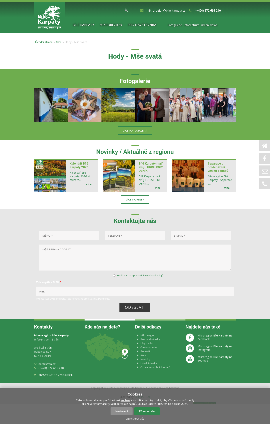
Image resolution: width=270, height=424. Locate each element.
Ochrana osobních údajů (155, 372)
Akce (59, 42)
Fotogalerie (175, 25)
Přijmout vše (147, 411)
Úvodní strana (44, 42)
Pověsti (145, 357)
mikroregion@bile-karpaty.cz (166, 11)
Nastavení (121, 411)
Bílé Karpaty (83, 24)
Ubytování (146, 349)
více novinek (135, 199)
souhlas (125, 400)
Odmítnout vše (135, 418)
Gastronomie (148, 353)
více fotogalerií (135, 130)
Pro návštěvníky (142, 24)
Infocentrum (191, 25)
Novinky (145, 364)
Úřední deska (209, 25)
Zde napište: (48, 282)
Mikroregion (111, 24)
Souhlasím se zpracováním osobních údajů (140, 275)
